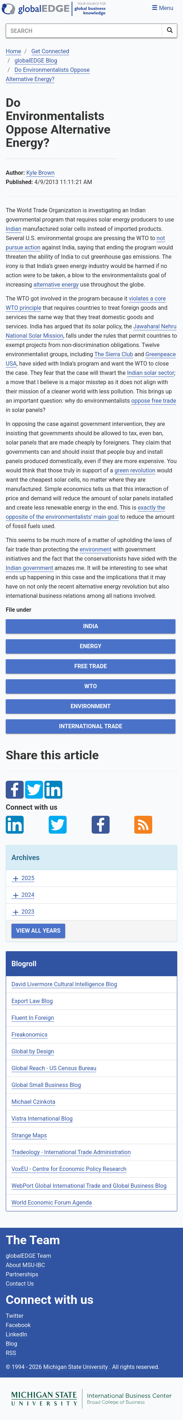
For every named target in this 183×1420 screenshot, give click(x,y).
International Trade (90, 726)
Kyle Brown (40, 172)
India (90, 626)
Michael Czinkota (33, 1101)
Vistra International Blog (42, 1118)
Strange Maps (29, 1135)
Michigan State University (76, 1367)
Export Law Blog (32, 1001)
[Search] (84, 31)
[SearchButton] (169, 31)
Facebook (18, 1325)
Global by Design (32, 1051)
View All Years (38, 930)
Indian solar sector (150, 372)
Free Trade (90, 666)
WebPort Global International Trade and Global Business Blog (89, 1185)
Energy (90, 646)
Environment (91, 706)
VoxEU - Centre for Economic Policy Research (68, 1169)
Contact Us (20, 1283)
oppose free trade (153, 400)
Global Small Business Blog (46, 1085)
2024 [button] (22, 895)
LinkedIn (16, 1334)
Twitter (14, 1315)
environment (96, 549)
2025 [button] (22, 878)
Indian (13, 228)
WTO (91, 686)
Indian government (29, 568)
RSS (11, 1353)
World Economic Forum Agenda (51, 1202)
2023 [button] (22, 912)
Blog (11, 1343)
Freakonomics (29, 1034)
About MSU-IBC (25, 1265)
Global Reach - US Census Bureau (53, 1068)
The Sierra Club (113, 354)
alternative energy (56, 284)
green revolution (135, 470)
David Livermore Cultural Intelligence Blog (64, 984)
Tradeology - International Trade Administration (71, 1152)
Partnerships (22, 1274)
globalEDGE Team (28, 1255)
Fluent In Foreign (32, 1017)
